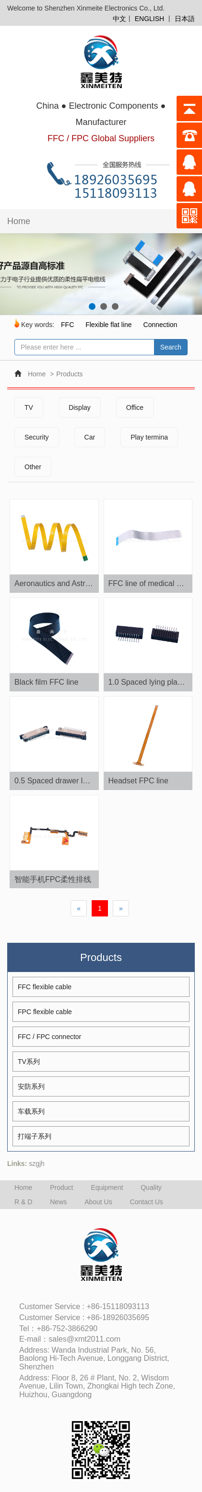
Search (170, 347)
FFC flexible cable (44, 987)
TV (28, 407)
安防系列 (31, 1086)
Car (89, 437)
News (58, 1202)
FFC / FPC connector (49, 1036)
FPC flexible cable (45, 1012)
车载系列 (31, 1111)
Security (36, 437)
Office (134, 407)
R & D (23, 1202)
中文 (119, 19)
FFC (67, 324)
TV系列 (29, 1061)
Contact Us (146, 1202)
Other (32, 467)
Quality (151, 1187)
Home (18, 221)
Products (69, 374)
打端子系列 (34, 1136)
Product (61, 1187)
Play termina (149, 437)
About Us (98, 1202)
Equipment (107, 1187)
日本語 (185, 19)
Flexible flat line (108, 324)
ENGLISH (149, 19)
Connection (160, 324)
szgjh (37, 1163)
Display (80, 407)
